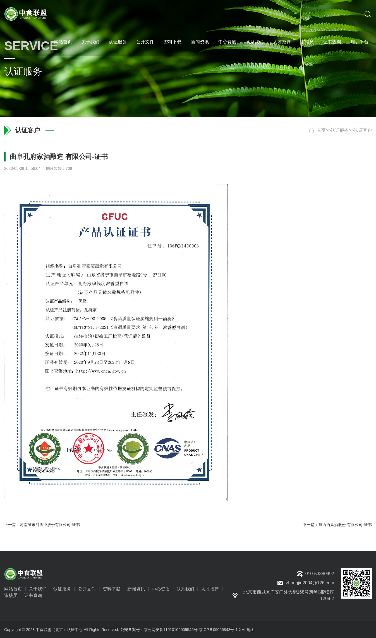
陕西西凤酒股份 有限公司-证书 (345, 524)
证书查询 (332, 41)
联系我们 (255, 41)
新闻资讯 (200, 41)
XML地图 (247, 629)
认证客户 (363, 130)
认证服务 (118, 41)
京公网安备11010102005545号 (171, 629)
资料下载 (172, 41)
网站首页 (63, 41)
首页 (321, 130)
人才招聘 (282, 41)
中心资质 (227, 41)
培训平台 (359, 41)
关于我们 (90, 41)
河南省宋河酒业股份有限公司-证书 (50, 524)
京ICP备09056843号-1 (218, 629)
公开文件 (145, 41)
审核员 (307, 41)
